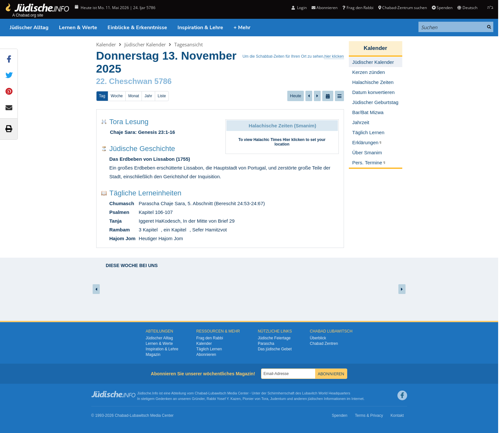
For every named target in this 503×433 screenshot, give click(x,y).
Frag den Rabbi (357, 7)
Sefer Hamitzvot (209, 229)
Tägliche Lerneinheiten (145, 193)
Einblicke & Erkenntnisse (137, 27)
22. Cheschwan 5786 (134, 81)
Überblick (318, 338)
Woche (117, 96)
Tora (264, 399)
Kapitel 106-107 (156, 212)
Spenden (442, 7)
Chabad (201, 393)
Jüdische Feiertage (274, 338)
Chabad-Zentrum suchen (402, 7)
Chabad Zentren (324, 343)
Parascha (266, 343)
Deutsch (467, 7)
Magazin (153, 354)
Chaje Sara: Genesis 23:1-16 (142, 132)
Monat (133, 96)
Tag (102, 96)
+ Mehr (242, 27)
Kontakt (397, 415)
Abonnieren (324, 7)
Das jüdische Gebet (275, 349)
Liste (162, 96)
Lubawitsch (217, 393)
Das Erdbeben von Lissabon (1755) (149, 159)
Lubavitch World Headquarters (326, 393)
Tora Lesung (129, 122)
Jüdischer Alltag (29, 27)
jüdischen (315, 399)
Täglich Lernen (209, 349)
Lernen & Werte (78, 27)
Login (299, 7)
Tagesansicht (188, 44)
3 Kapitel (148, 229)
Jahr (148, 96)
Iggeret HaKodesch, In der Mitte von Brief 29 (186, 221)
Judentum (278, 399)
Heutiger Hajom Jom (161, 238)
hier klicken (334, 56)
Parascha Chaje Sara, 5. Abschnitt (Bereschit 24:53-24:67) (202, 203)
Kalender (106, 44)
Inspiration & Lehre (200, 27)
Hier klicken (293, 139)
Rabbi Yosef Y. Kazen (224, 399)
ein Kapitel (175, 229)
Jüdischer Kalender (145, 44)
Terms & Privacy (369, 415)
